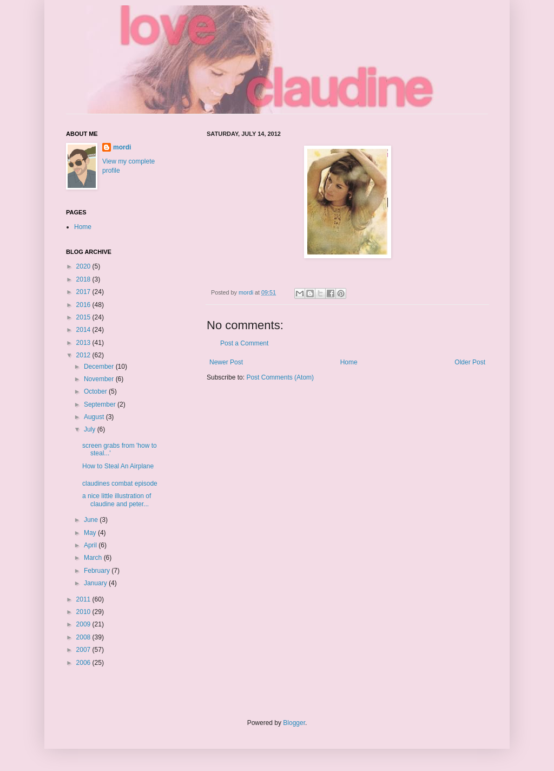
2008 (84, 637)
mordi (122, 147)
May (91, 533)
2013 (84, 343)
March (94, 557)
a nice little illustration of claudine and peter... (116, 499)
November (100, 379)
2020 (84, 266)
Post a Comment (244, 343)
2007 (84, 650)
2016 (84, 305)
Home (349, 362)
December (100, 366)
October (96, 391)
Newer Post (226, 362)
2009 (84, 624)
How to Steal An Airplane (118, 466)
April (91, 545)
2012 (84, 355)
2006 (84, 663)
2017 (84, 292)
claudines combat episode (119, 483)
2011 (84, 599)
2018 (84, 279)
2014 (84, 330)
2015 (84, 317)
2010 (84, 612)
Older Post (469, 362)
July (90, 429)
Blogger (294, 723)
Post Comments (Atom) (280, 377)
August (95, 417)
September (100, 404)
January (96, 583)
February (97, 570)
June (92, 520)
